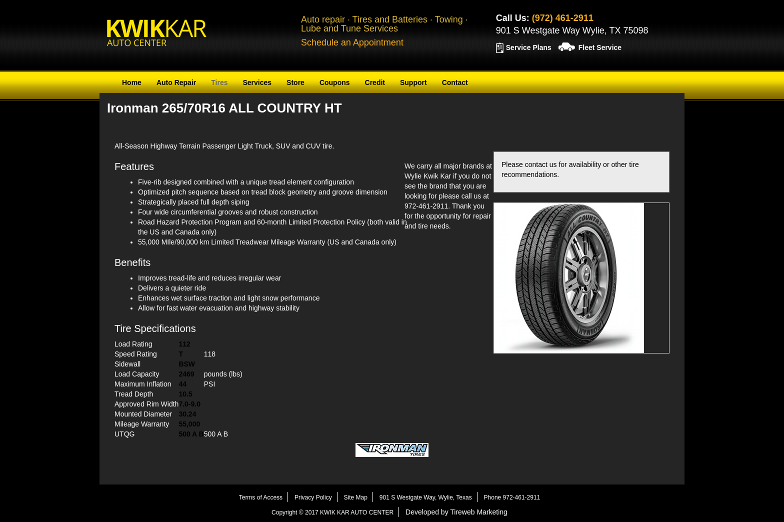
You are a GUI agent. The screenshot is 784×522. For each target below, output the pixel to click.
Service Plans (529, 48)
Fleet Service (600, 48)
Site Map (356, 497)
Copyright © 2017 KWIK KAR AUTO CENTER (333, 512)
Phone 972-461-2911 (512, 497)
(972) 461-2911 (563, 18)
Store (295, 82)
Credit (375, 82)
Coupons (335, 82)
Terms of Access (260, 497)
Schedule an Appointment (352, 43)
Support (413, 82)
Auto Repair (176, 82)
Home (132, 82)
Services (257, 82)
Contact (455, 82)
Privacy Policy (313, 497)
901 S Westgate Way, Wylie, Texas (426, 497)
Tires (219, 82)
